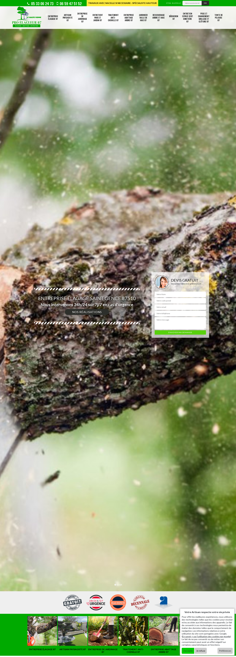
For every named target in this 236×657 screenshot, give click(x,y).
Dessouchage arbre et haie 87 (158, 17)
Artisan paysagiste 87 (67, 17)
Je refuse (200, 650)
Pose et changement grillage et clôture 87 (203, 17)
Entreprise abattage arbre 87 (129, 17)
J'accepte (188, 650)
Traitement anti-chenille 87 (113, 17)
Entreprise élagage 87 (53, 17)
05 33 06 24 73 (40, 3)
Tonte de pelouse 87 (219, 17)
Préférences (225, 650)
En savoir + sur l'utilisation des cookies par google (206, 636)
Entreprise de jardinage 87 (82, 17)
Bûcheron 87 (173, 17)
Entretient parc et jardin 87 (98, 17)
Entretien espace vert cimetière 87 (187, 17)
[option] (118, 328)
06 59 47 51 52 (69, 3)
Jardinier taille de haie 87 (143, 17)
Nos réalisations (87, 312)
